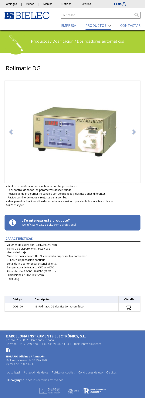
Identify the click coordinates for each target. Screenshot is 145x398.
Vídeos (30, 4)
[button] (11, 132)
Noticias (66, 4)
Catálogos (11, 4)
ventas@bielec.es (91, 344)
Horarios (85, 4)
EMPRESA (68, 25)
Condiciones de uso (90, 372)
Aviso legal (13, 372)
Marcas (47, 4)
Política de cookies (63, 372)
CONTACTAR (130, 25)
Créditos (111, 372)
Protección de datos (35, 372)
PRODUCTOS (96, 25)
